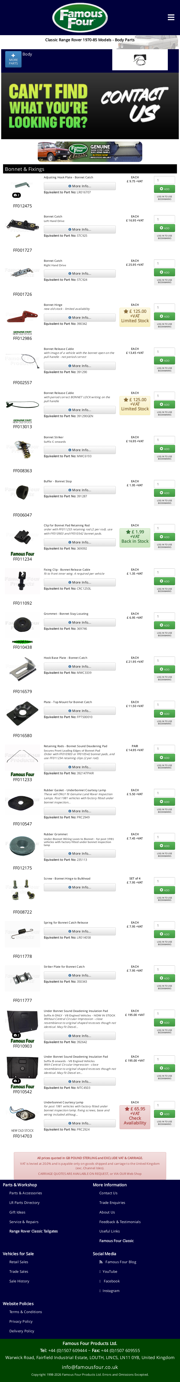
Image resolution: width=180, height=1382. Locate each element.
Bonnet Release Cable (59, 349)
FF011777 (22, 1000)
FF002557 (22, 382)
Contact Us (108, 1193)
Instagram (109, 1290)
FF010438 (22, 647)
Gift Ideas (17, 1212)
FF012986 (22, 338)
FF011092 (22, 603)
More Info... (79, 186)
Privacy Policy (21, 1321)
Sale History (19, 1281)
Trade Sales (18, 1271)
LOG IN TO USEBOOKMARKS (164, 198)
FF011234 (22, 559)
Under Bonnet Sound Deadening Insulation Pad (76, 1011)
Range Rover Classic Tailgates (33, 1231)
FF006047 (22, 515)
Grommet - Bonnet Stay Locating (66, 614)
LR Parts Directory (24, 1202)
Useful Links (109, 1231)
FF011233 (22, 779)
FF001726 (22, 294)
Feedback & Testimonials (120, 1221)
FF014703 (22, 1136)
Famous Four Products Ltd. (90, 1343)
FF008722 (22, 912)
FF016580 (22, 735)
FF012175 (22, 868)
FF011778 (22, 956)
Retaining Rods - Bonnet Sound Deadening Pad (75, 746)
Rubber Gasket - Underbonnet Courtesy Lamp (75, 790)
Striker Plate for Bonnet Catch (64, 967)
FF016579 (22, 691)
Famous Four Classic (116, 1240)
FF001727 (22, 250)
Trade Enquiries (112, 1202)
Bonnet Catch (53, 216)
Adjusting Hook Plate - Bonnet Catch (68, 177)
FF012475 (22, 206)
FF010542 (22, 1091)
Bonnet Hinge (53, 305)
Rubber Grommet (56, 834)
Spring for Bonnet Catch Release (66, 923)
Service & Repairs (23, 1221)
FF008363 (22, 470)
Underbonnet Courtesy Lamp (63, 1102)
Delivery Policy (21, 1331)
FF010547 (22, 824)
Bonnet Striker (54, 437)
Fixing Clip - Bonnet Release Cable (67, 570)
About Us (107, 1212)
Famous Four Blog (117, 1261)
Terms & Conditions (25, 1311)
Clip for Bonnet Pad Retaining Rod (67, 525)
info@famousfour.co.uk (90, 1366)
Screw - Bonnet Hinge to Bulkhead (67, 878)
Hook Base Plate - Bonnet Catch (65, 658)
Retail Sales (18, 1261)
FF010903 (22, 1046)
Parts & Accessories (25, 1193)
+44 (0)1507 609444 (67, 1350)
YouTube (108, 1271)
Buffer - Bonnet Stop (58, 481)
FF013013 (22, 426)
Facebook (109, 1281)
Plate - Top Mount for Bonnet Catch (68, 702)
